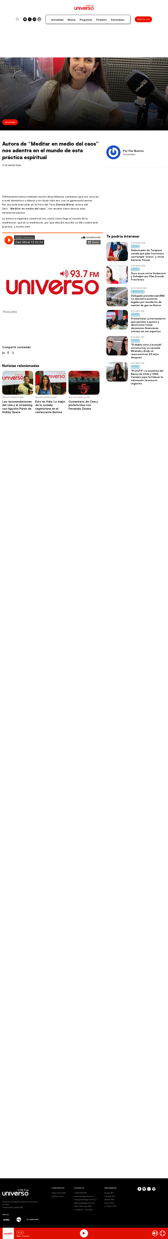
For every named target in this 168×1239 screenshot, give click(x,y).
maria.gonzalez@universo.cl (85, 1199)
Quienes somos (57, 1196)
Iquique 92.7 (109, 1193)
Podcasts (101, 19)
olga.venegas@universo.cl (84, 1203)
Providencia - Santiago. (83, 1209)
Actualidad (57, 19)
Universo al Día (137, 292)
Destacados (117, 19)
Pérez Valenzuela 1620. (83, 1206)
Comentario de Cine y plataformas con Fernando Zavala (83, 405)
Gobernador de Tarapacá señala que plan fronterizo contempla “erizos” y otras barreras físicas (147, 254)
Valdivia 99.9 (109, 1199)
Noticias (135, 246)
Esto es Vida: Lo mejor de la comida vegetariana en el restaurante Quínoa (50, 407)
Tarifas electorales (58, 1193)
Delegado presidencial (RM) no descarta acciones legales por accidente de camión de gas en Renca (148, 300)
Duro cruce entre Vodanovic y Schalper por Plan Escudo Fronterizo (148, 276)
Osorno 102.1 (109, 1203)
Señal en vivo (143, 19)
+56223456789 (80, 1193)
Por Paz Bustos (133, 150)
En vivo (20, 1232)
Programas (86, 19)
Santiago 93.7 (109, 1196)
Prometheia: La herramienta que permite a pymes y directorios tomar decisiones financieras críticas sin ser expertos (148, 325)
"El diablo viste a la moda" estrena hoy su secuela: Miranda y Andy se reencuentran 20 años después (146, 351)
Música (72, 19)
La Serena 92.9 (110, 1206)
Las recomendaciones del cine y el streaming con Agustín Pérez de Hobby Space (17, 407)
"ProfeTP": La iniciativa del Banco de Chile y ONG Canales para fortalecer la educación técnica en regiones (147, 377)
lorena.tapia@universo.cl (84, 1196)
